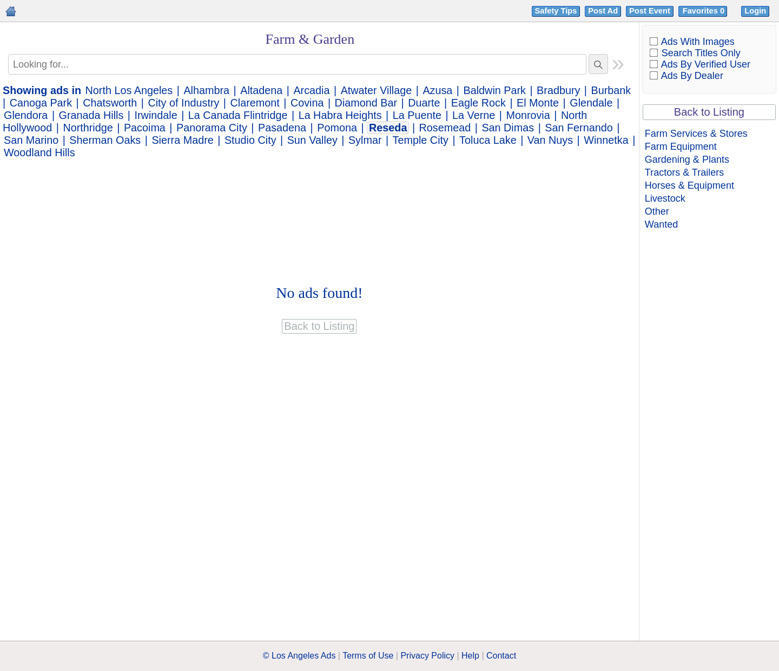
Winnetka (606, 140)
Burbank (611, 90)
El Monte (538, 103)
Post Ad (603, 10)
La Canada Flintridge (238, 115)
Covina (307, 103)
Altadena (261, 90)
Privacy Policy (427, 655)
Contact (501, 655)
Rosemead (445, 128)
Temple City (420, 140)
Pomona (337, 128)
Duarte (424, 103)
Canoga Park (41, 103)
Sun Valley (312, 140)
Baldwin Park (495, 90)
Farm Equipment (681, 146)
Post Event (649, 10)
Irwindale (156, 115)
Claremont (255, 103)
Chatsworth (110, 103)
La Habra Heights (340, 115)
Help (470, 655)
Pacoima (145, 128)
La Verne (473, 115)
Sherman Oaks (105, 140)
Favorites (705, 10)
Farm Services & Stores (696, 133)
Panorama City (211, 128)
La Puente (417, 115)
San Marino (31, 140)
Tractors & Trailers (684, 172)
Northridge (88, 128)
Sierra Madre (182, 140)
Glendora (26, 115)
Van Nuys (550, 140)
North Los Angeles (129, 90)
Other (657, 211)
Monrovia (528, 115)
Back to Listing (709, 112)
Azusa (437, 90)
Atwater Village (376, 90)
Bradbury (558, 90)
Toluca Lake (488, 140)
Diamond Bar (366, 103)
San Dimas (507, 128)
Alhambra (206, 90)
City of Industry (183, 103)
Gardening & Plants (687, 159)
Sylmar (365, 140)
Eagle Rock (478, 103)
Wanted (661, 224)
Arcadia (311, 90)
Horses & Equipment (689, 185)
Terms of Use (367, 655)
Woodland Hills (39, 152)
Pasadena (282, 128)
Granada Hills (91, 115)
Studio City (250, 140)
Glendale (591, 103)
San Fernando (578, 128)
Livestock (665, 198)
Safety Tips (556, 10)
